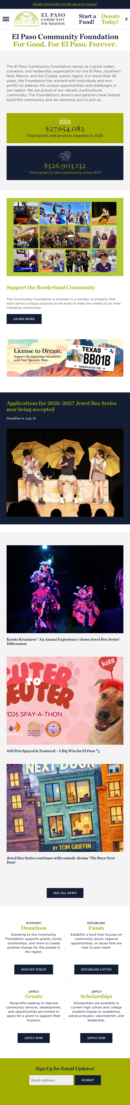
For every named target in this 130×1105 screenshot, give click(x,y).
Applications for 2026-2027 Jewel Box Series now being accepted (61, 406)
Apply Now (33, 1038)
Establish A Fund (96, 969)
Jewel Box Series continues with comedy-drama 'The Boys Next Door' (61, 860)
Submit (87, 1080)
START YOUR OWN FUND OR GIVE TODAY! (65, 4)
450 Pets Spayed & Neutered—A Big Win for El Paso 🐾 (53, 750)
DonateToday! (110, 19)
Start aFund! (87, 19)
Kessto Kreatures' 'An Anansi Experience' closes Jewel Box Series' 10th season (63, 641)
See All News (65, 893)
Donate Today (33, 969)
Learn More (24, 319)
